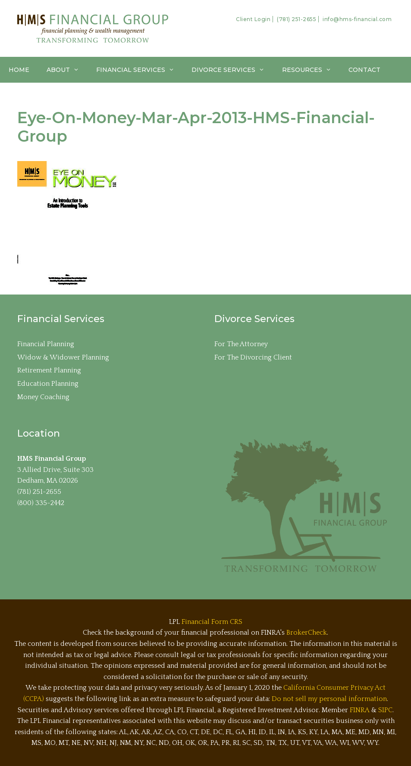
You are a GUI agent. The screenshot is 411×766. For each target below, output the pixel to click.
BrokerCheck (306, 632)
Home (19, 70)
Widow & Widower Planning (63, 357)
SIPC (385, 710)
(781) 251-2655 (296, 19)
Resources (311, 70)
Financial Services (139, 70)
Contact (364, 70)
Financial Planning (45, 344)
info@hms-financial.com (357, 19)
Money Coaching (43, 397)
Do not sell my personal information (329, 699)
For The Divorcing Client (253, 357)
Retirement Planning (49, 370)
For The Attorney (241, 344)
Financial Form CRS (212, 622)
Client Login (253, 19)
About (67, 70)
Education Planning (47, 384)
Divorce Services (232, 70)
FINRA (360, 710)
